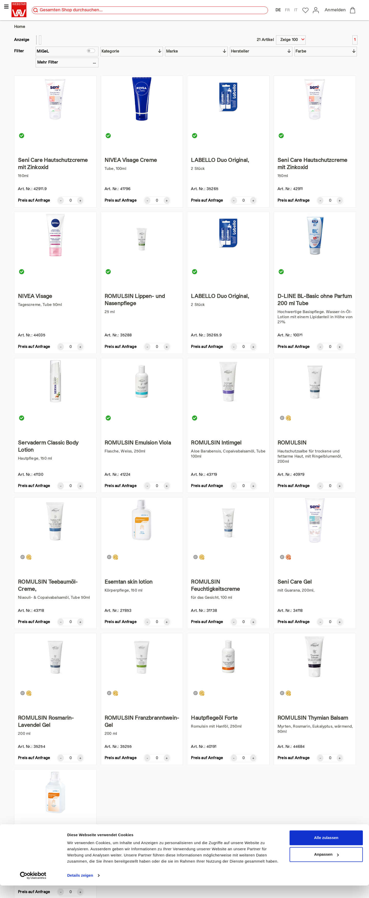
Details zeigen (80, 888)
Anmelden (335, 10)
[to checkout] (354, 10)
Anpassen (326, 867)
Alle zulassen (326, 850)
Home (19, 27)
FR (287, 10)
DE (278, 10)
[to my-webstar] (305, 10)
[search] (35, 10)
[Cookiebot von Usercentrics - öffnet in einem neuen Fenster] (33, 888)
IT (296, 10)
